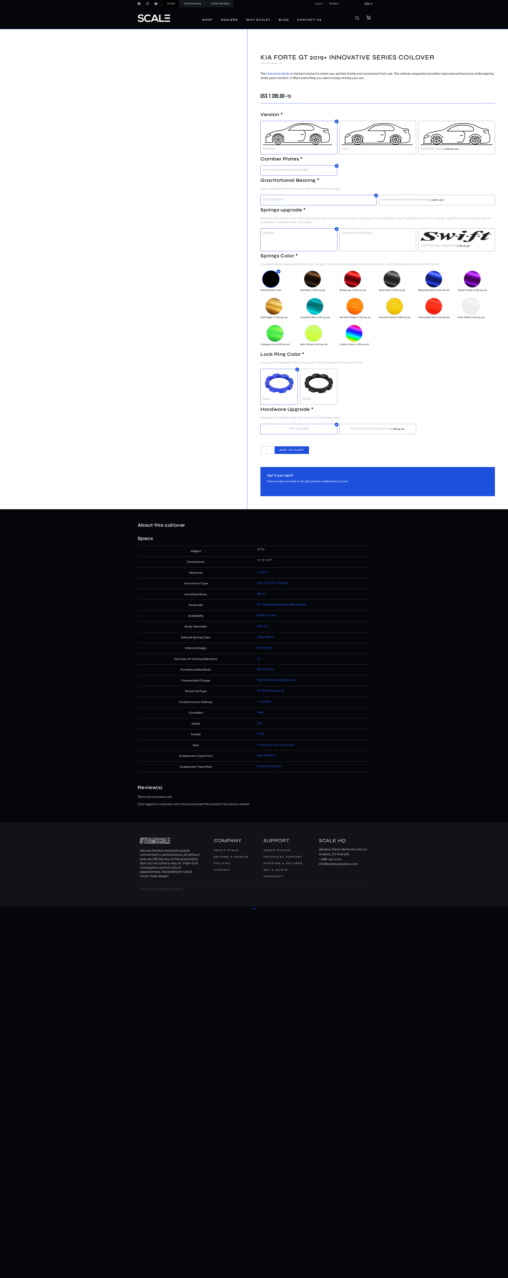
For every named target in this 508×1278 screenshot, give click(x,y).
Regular (269, 148)
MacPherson (266, 755)
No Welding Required (272, 604)
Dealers (229, 20)
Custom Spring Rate (357, 233)
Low (345, 148)
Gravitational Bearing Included (405, 199)
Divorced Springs (269, 766)
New (260, 712)
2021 (276, 745)
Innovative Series (278, 74)
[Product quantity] (266, 450)
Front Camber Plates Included (286, 170)
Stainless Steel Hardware (370, 428)
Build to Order (267, 615)
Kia (259, 723)
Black (306, 399)
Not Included (273, 199)
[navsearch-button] (359, 18)
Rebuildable (297, 604)
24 (258, 658)
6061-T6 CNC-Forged (272, 583)
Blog (284, 20)
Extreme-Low (431, 148)
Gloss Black (265, 637)
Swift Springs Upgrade (438, 245)
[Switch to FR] (254, 908)
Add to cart (291, 450)
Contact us (309, 20)
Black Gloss (265, 669)
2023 (291, 745)
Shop (207, 20)
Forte (261, 734)
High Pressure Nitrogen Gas (276, 680)
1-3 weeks (264, 701)
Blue (266, 399)
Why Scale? (258, 20)
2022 (283, 745)
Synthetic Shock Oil (270, 691)
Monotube (264, 647)
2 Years (262, 572)
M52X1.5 (263, 626)
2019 (260, 745)
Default (269, 233)
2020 (268, 745)
